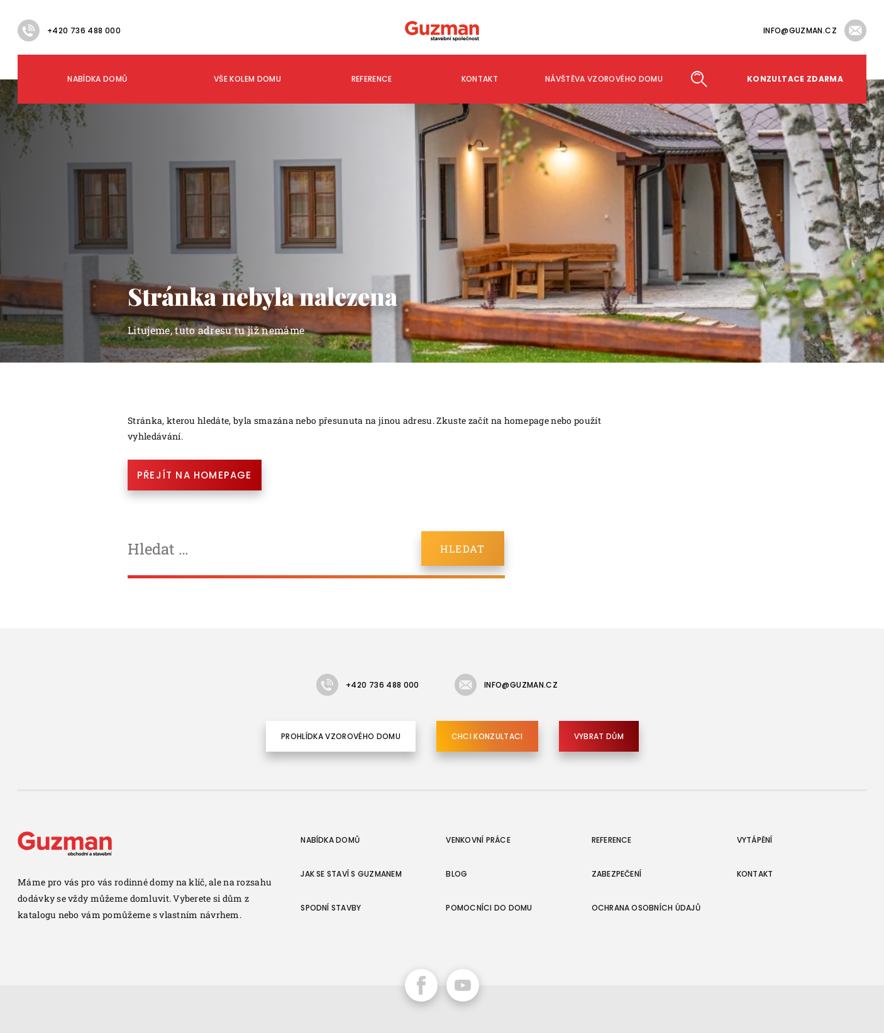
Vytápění (755, 840)
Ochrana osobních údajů (646, 907)
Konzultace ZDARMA (795, 78)
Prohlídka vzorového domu (341, 736)
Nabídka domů (97, 78)
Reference (371, 78)
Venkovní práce (478, 840)
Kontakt (480, 78)
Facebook (421, 985)
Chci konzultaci (487, 736)
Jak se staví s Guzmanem (351, 873)
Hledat (699, 79)
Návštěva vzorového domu (604, 78)
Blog (456, 873)
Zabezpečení (617, 873)
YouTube (462, 985)
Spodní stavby (331, 907)
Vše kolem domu (247, 78)
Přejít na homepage (194, 475)
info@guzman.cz (800, 30)
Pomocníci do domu (489, 907)
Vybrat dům (599, 736)
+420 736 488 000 (84, 30)
